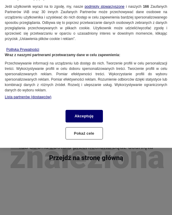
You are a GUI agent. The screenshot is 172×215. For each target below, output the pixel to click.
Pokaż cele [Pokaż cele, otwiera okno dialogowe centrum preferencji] (84, 131)
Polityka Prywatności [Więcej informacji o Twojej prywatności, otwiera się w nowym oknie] (22, 47)
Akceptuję (83, 113)
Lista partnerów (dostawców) (28, 95)
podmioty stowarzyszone (104, 4)
